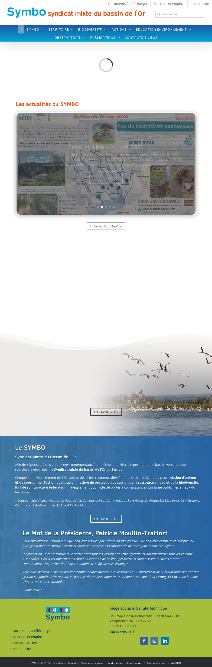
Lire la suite (105, 177)
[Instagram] (154, 641)
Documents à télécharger (32, 630)
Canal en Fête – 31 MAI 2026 (106, 147)
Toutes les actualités (108, 226)
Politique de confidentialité (124, 663)
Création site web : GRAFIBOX (163, 663)
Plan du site (22, 649)
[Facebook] (144, 641)
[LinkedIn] (165, 641)
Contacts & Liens (26, 643)
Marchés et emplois (28, 636)
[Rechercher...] (180, 14)
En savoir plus (106, 412)
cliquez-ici (128, 626)
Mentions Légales (92, 663)
